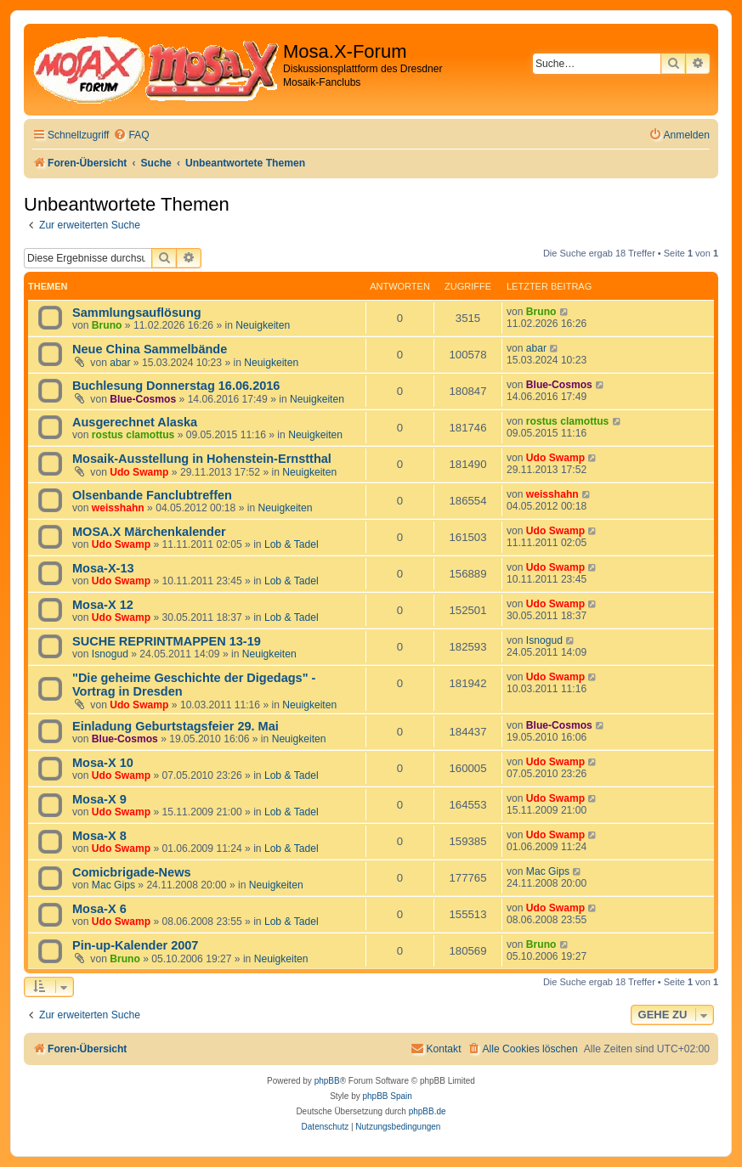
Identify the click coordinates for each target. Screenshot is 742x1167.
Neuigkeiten (262, 325)
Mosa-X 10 (102, 763)
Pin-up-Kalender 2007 (135, 945)
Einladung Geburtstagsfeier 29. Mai (175, 726)
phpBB (327, 1080)
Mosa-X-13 (103, 568)
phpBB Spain (386, 1096)
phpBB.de (427, 1111)
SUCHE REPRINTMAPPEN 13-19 (166, 641)
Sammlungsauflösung (136, 312)
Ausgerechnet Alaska (134, 422)
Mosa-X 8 (99, 836)
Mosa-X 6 (99, 909)
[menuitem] (131, 135)
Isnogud (110, 654)
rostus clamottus (133, 435)
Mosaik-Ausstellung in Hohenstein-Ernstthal (201, 458)
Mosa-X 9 (99, 799)
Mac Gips (113, 885)
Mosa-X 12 (102, 605)
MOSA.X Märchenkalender (149, 531)
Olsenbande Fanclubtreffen (152, 495)
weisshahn (118, 508)
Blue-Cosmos (143, 399)
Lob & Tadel (291, 544)
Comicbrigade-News (131, 872)
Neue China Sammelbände (149, 349)
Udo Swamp (139, 472)
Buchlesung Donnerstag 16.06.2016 (176, 385)
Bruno (107, 325)
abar (120, 363)
